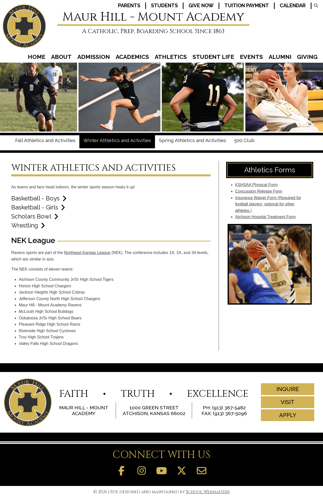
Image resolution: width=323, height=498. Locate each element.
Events (251, 57)
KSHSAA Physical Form (256, 185)
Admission (93, 57)
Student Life (213, 57)
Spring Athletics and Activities (192, 140)
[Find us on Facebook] (121, 471)
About (61, 57)
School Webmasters (208, 492)
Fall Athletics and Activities (45, 140)
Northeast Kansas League (87, 253)
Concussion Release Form (258, 191)
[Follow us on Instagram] (141, 471)
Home (36, 57)
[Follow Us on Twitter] (182, 471)
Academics (132, 57)
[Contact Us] (202, 471)
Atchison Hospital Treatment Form (265, 217)
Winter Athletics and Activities (117, 140)
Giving (307, 57)
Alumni (280, 57)
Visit (287, 402)
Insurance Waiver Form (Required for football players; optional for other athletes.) (268, 204)
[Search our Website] (315, 6)
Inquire (287, 389)
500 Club (244, 140)
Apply (287, 415)
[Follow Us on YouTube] (161, 471)
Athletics (171, 57)
